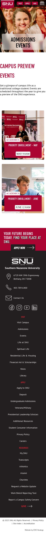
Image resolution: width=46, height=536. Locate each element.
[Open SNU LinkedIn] (34, 308)
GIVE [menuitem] (23, 506)
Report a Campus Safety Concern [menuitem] (23, 499)
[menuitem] (42, 3)
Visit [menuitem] (20, 3)
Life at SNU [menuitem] (23, 342)
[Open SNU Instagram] (19, 308)
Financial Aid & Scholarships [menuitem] (23, 362)
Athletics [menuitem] (23, 466)
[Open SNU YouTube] (27, 308)
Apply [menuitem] (28, 3)
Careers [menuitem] (23, 441)
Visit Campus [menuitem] (23, 322)
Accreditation (29, 523)
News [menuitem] (23, 368)
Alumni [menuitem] (23, 473)
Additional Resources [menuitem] (23, 421)
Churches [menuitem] (24, 479)
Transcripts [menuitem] (24, 459)
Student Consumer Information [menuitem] (23, 427)
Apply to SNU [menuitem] (23, 387)
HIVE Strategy (38, 530)
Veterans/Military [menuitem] (23, 407)
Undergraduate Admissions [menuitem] (23, 401)
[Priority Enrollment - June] (23, 189)
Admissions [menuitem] (23, 329)
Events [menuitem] (23, 335)
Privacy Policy (38, 520)
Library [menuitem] (23, 375)
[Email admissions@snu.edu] (22, 298)
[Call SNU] (9, 288)
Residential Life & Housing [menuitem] (23, 355)
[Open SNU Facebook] (12, 308)
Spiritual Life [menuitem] (23, 349)
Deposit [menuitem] (23, 394)
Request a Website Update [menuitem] (23, 486)
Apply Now (19, 248)
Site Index (17, 523)
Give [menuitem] (34, 3)
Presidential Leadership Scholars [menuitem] (23, 414)
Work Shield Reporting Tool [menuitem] (23, 493)
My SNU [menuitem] (23, 453)
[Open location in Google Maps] (9, 277)
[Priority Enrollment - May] (23, 135)
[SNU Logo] (11, 2)
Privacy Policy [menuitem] (23, 434)
